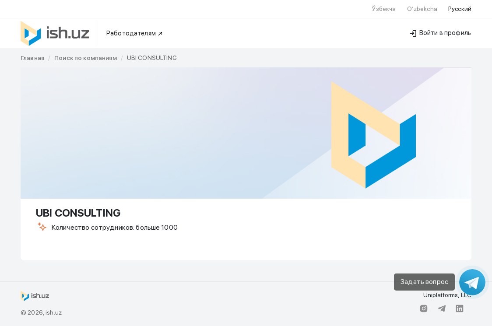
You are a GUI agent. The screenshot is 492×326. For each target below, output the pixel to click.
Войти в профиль (440, 33)
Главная (32, 57)
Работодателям (134, 33)
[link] (32, 57)
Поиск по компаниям (85, 57)
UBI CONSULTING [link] (152, 57)
